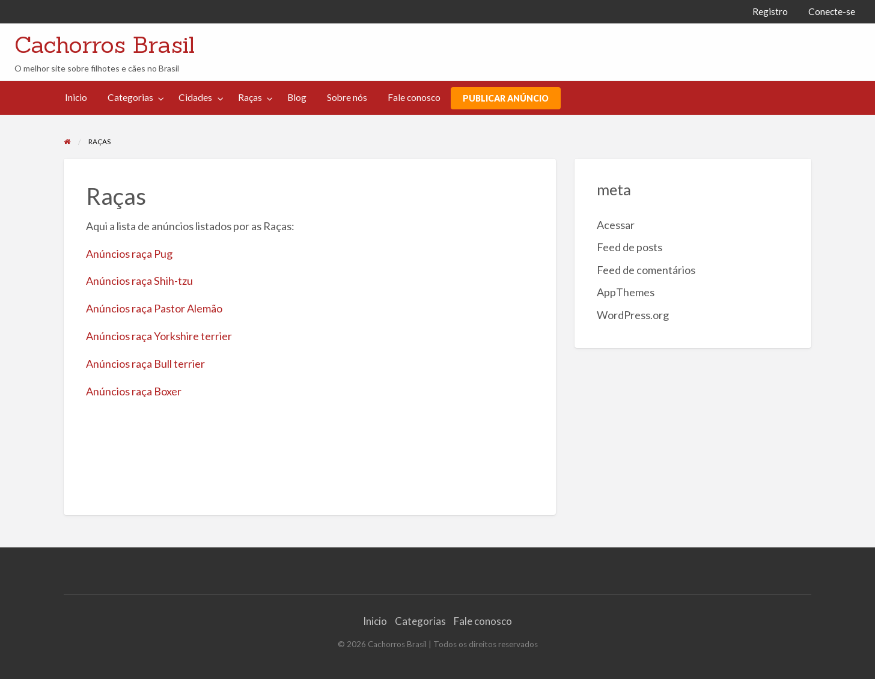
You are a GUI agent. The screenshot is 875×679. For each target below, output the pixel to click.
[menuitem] (770, 11)
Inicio (76, 97)
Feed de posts (629, 247)
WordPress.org (633, 314)
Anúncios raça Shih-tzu (139, 280)
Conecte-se (831, 11)
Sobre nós (347, 97)
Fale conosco (414, 97)
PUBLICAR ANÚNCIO (506, 98)
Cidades (195, 97)
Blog (296, 97)
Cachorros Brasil (104, 44)
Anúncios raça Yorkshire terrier (159, 336)
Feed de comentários (646, 269)
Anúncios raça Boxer (133, 391)
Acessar (616, 224)
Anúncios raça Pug (129, 253)
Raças (250, 97)
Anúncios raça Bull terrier (145, 363)
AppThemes (625, 292)
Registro (770, 11)
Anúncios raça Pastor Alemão (154, 308)
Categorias (130, 97)
